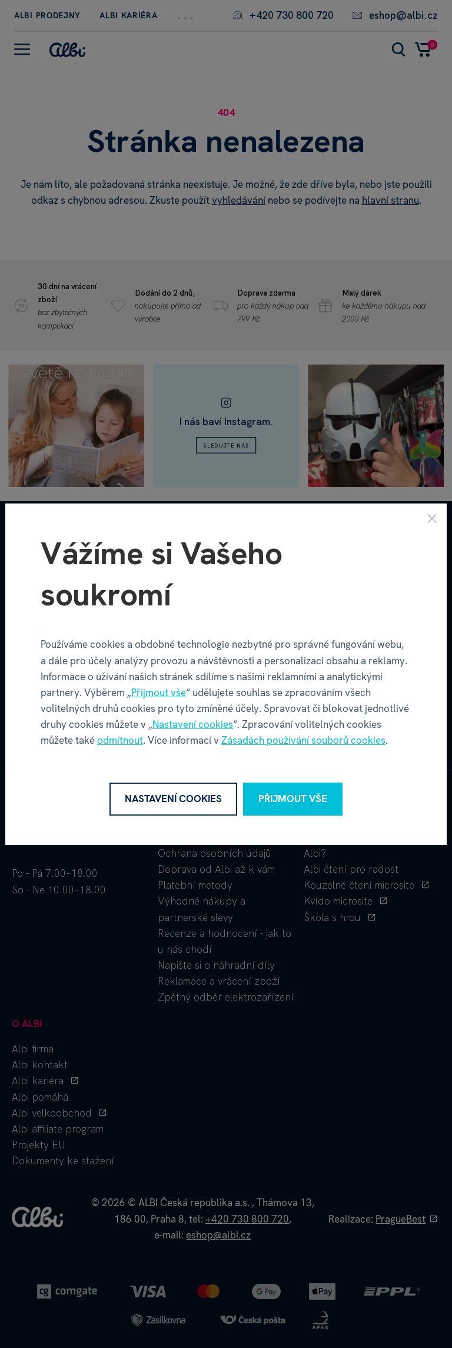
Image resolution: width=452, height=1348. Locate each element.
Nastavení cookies (192, 724)
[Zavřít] (432, 518)
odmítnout (120, 740)
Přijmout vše (158, 692)
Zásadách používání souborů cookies (303, 740)
